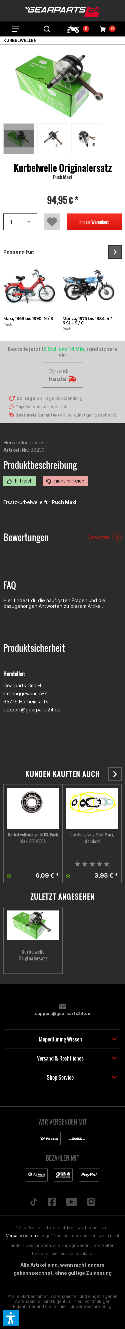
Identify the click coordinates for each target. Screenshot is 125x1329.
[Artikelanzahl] (20, 221)
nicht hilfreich (65, 481)
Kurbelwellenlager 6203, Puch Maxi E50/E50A (33, 838)
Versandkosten (21, 1235)
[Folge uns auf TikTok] (33, 1202)
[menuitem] (15, 29)
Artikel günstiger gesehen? (87, 415)
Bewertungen (26, 537)
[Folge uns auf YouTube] (71, 1202)
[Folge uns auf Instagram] (91, 1202)
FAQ (9, 585)
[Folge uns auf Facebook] (51, 1202)
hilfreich (20, 481)
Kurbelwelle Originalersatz (33, 955)
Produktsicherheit (34, 647)
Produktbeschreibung (40, 464)
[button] (11, 1318)
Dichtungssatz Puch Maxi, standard (92, 838)
